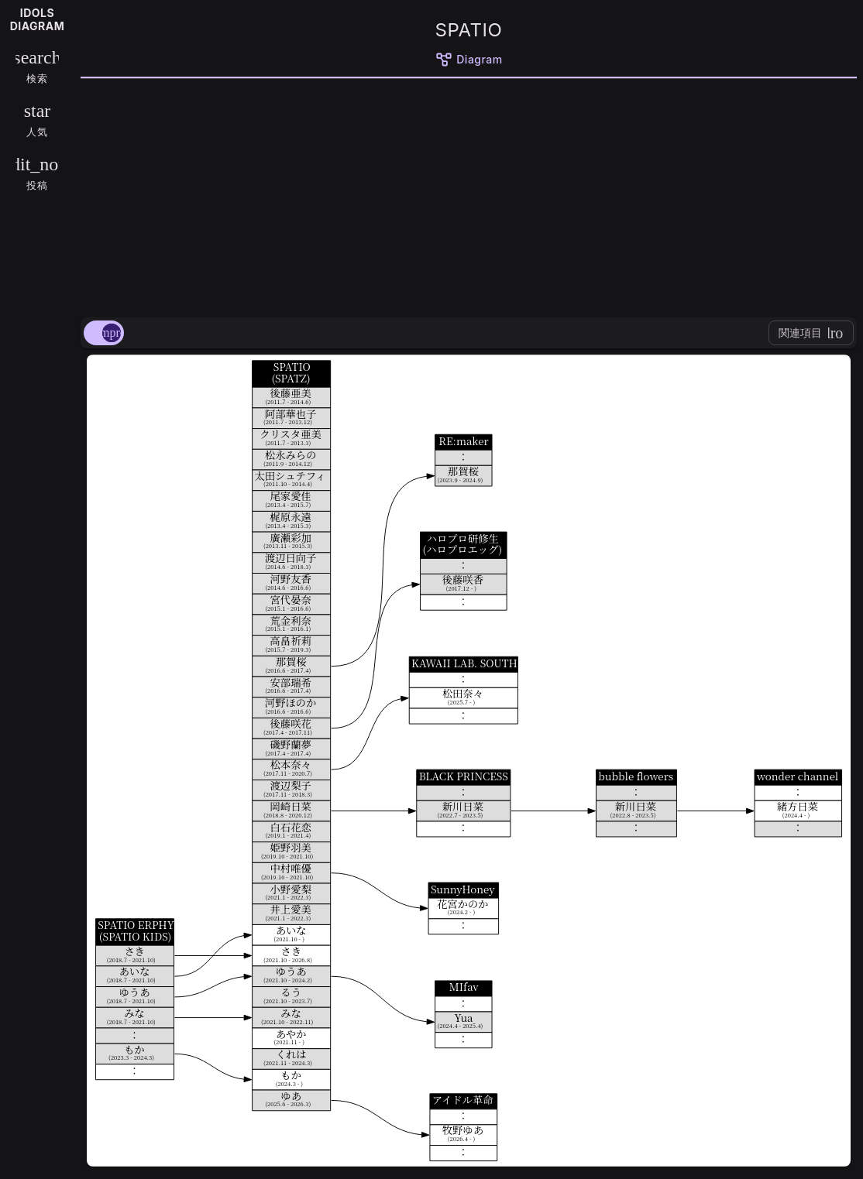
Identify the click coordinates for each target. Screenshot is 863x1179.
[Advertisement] (469, 195)
